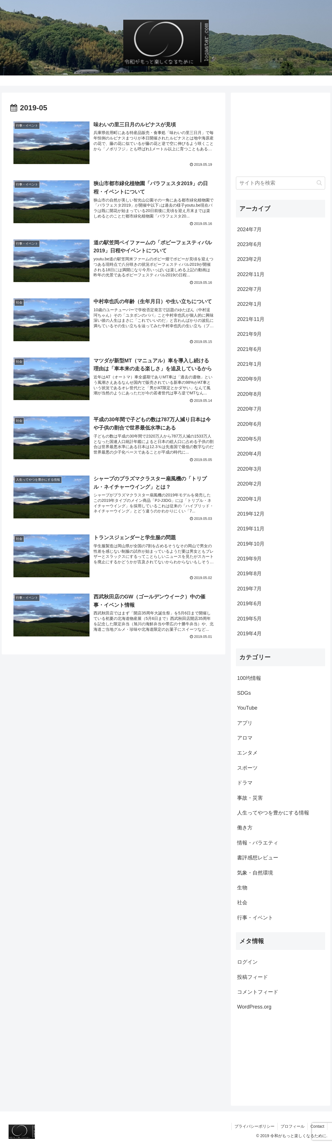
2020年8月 (249, 394)
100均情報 (249, 678)
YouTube (247, 708)
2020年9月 (249, 379)
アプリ (245, 723)
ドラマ (245, 783)
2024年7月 (249, 229)
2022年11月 (251, 274)
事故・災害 (250, 798)
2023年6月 (249, 244)
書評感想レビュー (257, 858)
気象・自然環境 (255, 873)
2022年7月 (249, 289)
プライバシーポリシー (254, 1126)
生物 (242, 888)
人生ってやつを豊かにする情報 (273, 813)
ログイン (247, 962)
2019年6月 (249, 603)
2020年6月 (249, 424)
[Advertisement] (280, 133)
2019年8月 (249, 573)
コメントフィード (257, 992)
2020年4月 (249, 454)
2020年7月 (249, 409)
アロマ (245, 738)
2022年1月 (249, 304)
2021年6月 (249, 349)
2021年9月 (249, 334)
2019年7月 (249, 589)
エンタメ (247, 753)
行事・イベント (255, 918)
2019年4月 (249, 633)
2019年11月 (251, 529)
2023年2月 (249, 259)
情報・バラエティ (257, 843)
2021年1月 (249, 364)
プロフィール (293, 1126)
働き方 (245, 827)
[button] (319, 182)
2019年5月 (249, 619)
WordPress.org (254, 1007)
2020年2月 (249, 484)
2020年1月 (249, 499)
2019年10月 (251, 544)
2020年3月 (249, 469)
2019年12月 (251, 514)
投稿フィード (252, 977)
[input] (280, 183)
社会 (242, 902)
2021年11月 (251, 319)
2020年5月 (249, 439)
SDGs (244, 693)
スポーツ (247, 768)
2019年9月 (249, 559)
